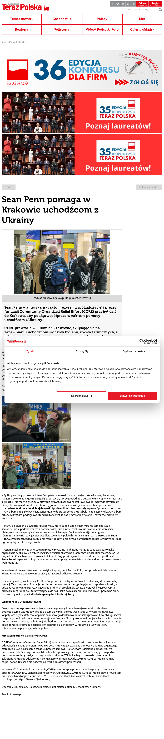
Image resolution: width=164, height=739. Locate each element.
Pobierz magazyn (142, 4)
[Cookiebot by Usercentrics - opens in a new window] (142, 341)
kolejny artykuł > (149, 187)
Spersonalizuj (81, 395)
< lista (8, 187)
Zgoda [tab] (30, 351)
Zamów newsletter (155, 4)
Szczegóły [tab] (82, 351)
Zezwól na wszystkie (132, 395)
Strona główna (8, 42)
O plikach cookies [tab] (134, 351)
